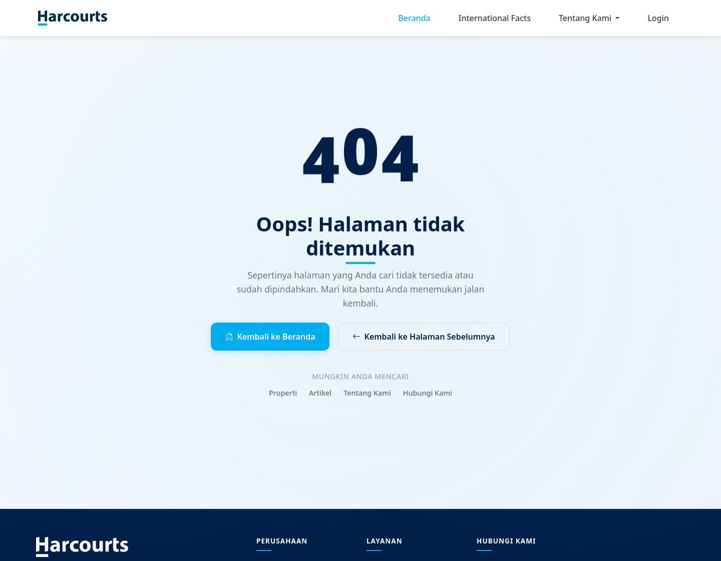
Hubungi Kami (427, 395)
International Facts (495, 18)
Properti (283, 395)
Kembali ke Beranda (270, 337)
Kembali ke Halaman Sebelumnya (423, 337)
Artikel (320, 395)
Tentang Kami (367, 395)
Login (658, 18)
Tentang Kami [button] (586, 18)
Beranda (414, 18)
